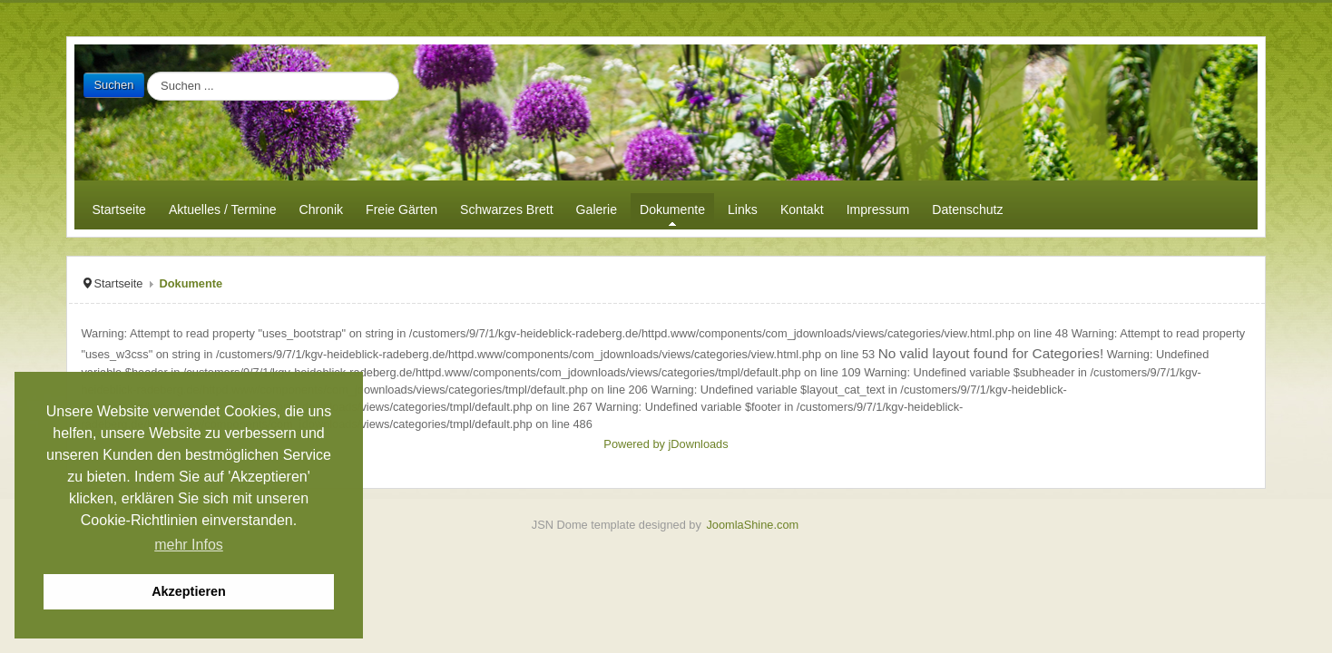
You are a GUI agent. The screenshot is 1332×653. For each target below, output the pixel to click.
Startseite (117, 283)
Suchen (113, 85)
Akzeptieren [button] (189, 591)
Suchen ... (144, 72)
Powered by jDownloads (665, 444)
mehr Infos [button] (188, 544)
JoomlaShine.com (752, 524)
